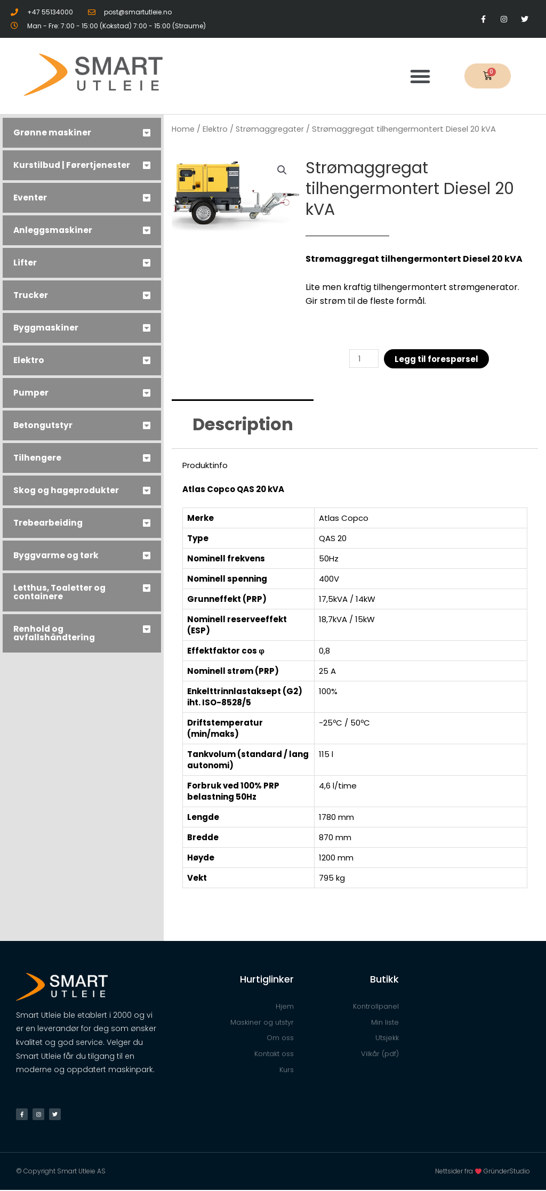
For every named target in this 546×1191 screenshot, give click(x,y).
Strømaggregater (272, 129)
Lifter (25, 262)
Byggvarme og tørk (57, 555)
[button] (420, 76)
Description (242, 425)
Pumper (31, 393)
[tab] (82, 133)
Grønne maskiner (52, 132)
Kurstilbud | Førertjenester (72, 165)
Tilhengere (37, 458)
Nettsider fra (459, 1172)
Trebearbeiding (49, 523)
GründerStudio (507, 1172)
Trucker (31, 295)
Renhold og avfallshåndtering (55, 633)
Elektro (29, 360)
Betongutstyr (44, 425)
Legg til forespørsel (437, 359)
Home (183, 129)
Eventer (30, 197)
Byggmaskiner (47, 327)
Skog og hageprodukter (67, 490)
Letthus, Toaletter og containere (61, 592)
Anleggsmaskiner (53, 230)
